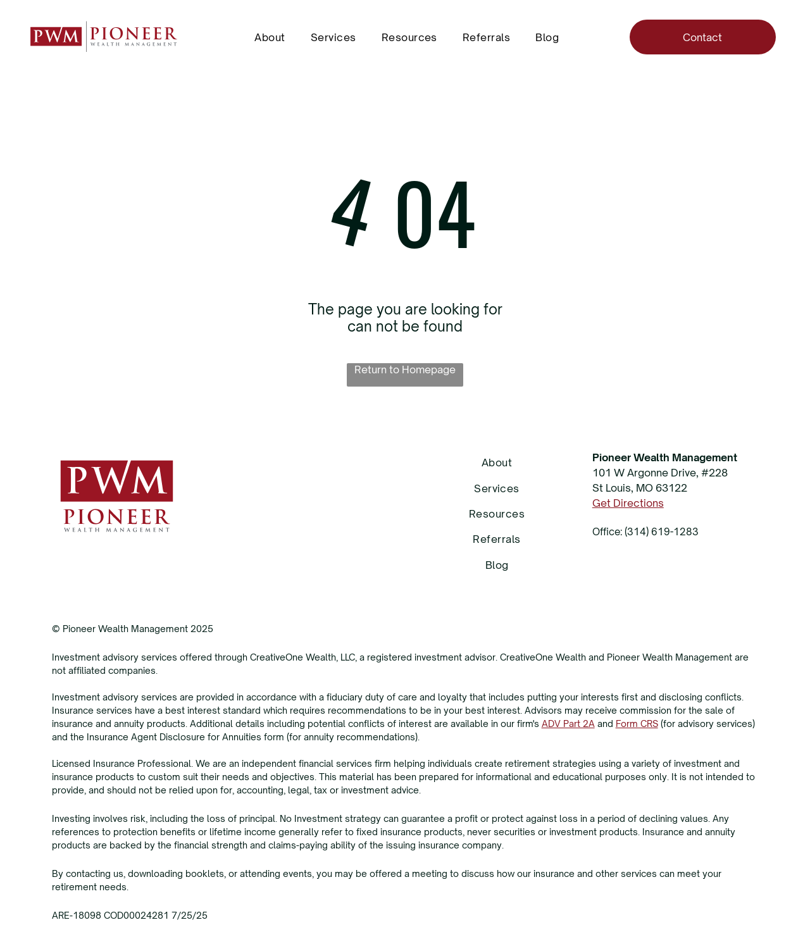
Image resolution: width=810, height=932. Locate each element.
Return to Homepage (405, 369)
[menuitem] (269, 36)
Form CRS (637, 723)
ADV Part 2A (568, 723)
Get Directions (628, 503)
